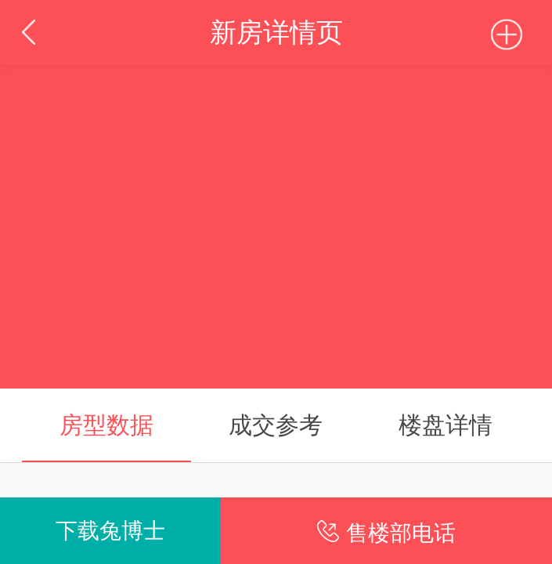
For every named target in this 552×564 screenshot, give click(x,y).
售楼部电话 (401, 532)
